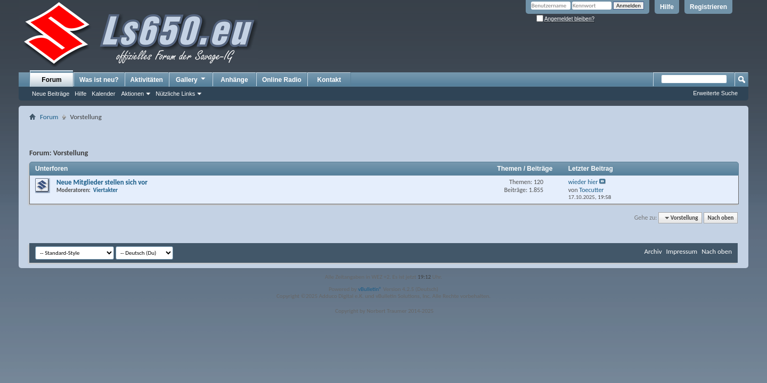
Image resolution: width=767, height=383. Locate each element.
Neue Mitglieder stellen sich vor (102, 182)
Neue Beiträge (50, 93)
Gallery (191, 79)
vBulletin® (370, 289)
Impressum (681, 251)
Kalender (103, 93)
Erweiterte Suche (715, 93)
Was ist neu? (99, 80)
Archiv (653, 251)
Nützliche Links (175, 93)
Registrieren (708, 7)
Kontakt (329, 80)
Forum (51, 80)
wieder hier (583, 182)
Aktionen (132, 93)
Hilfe (667, 7)
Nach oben (720, 217)
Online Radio (281, 80)
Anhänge (234, 80)
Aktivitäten (146, 80)
